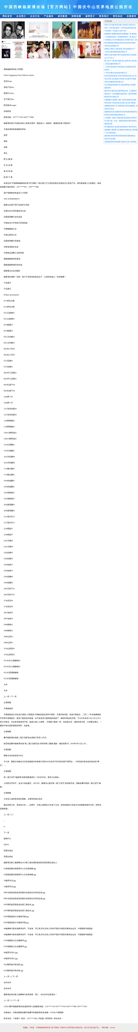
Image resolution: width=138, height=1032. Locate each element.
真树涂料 (107, 88)
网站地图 (105, 1027)
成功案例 (62, 16)
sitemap (112, 1027)
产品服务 (49, 16)
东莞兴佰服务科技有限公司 (114, 82)
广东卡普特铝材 (110, 133)
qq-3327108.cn (109, 58)
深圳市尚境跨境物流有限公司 (114, 115)
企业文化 (35, 16)
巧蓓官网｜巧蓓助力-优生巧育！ (116, 31)
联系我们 (104, 16)
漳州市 (106, 70)
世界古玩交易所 (110, 139)
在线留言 (131, 16)
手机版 (31, 1027)
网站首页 (7, 16)
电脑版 (25, 1027)
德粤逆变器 (108, 124)
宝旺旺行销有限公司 (111, 46)
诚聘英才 (90, 16)
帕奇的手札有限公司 (111, 97)
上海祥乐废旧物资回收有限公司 (115, 52)
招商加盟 (76, 16)
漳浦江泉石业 (109, 109)
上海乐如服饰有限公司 (112, 64)
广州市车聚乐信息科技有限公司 (115, 73)
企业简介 (21, 16)
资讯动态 (118, 16)
